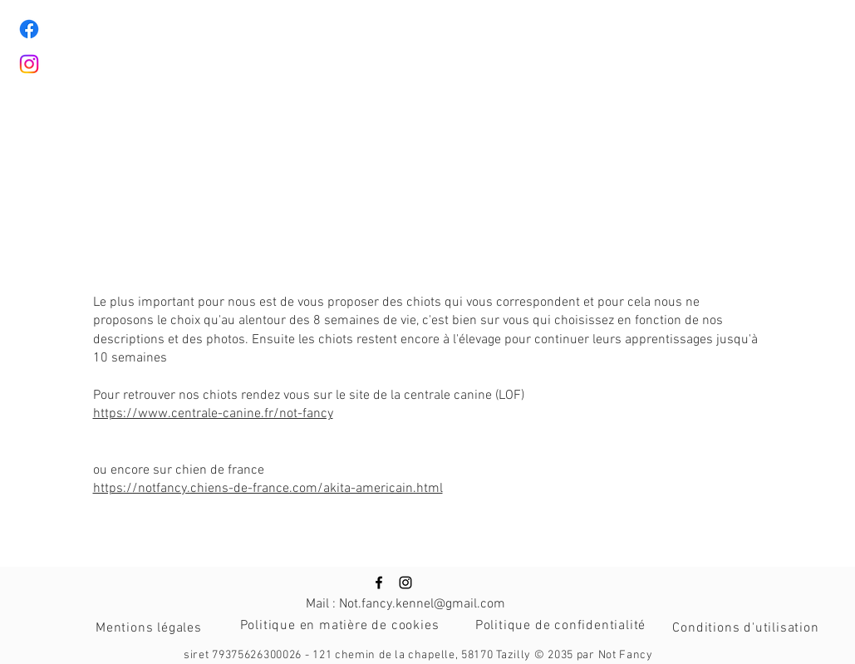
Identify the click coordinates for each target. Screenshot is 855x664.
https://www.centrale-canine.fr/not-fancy (213, 414)
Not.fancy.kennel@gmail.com (422, 604)
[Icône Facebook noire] (379, 582)
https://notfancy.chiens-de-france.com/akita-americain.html (268, 488)
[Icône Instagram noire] (405, 582)
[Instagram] (29, 64)
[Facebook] (29, 29)
